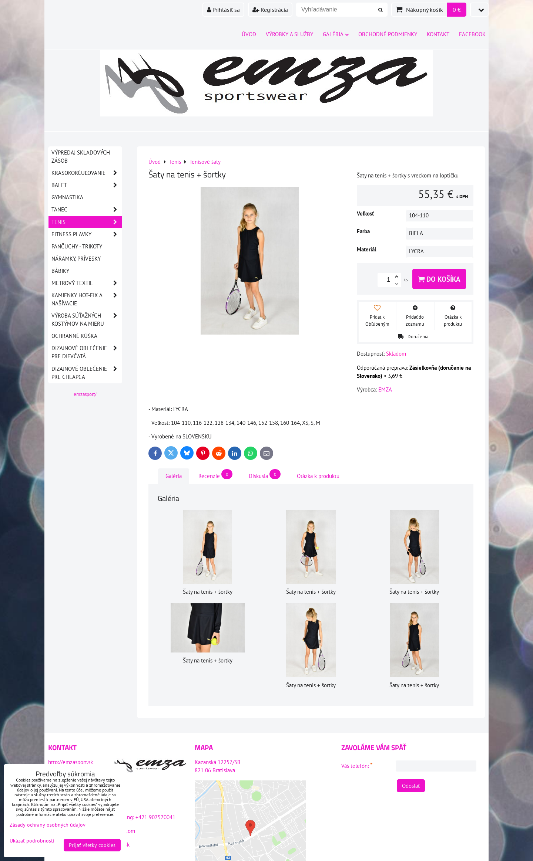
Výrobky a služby (289, 34)
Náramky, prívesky (76, 258)
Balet (86, 185)
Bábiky (60, 270)
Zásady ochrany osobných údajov (48, 824)
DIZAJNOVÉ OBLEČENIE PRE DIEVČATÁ (86, 352)
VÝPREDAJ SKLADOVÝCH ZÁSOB (80, 156)
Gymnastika (67, 197)
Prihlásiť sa (223, 9)
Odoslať (411, 785)
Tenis (86, 222)
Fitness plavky (86, 234)
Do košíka (439, 279)
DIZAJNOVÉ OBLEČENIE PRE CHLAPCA (86, 373)
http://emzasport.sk (70, 762)
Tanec (86, 210)
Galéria (336, 34)
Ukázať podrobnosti (32, 841)
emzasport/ (85, 394)
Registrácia (270, 9)
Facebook (472, 34)
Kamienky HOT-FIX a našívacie (86, 299)
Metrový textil (86, 283)
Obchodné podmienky (387, 34)
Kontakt (438, 34)
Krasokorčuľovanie (86, 173)
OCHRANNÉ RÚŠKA (74, 335)
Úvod (249, 34)
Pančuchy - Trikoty (76, 246)
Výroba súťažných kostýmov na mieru (86, 320)
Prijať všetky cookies (92, 845)
